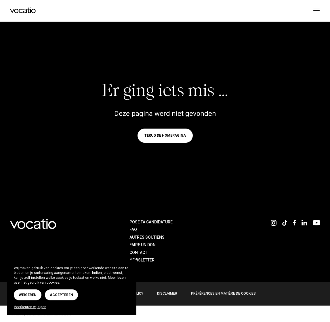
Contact (138, 252)
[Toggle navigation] (315, 11)
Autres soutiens (147, 237)
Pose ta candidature (151, 222)
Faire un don (142, 244)
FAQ (133, 229)
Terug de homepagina (165, 136)
